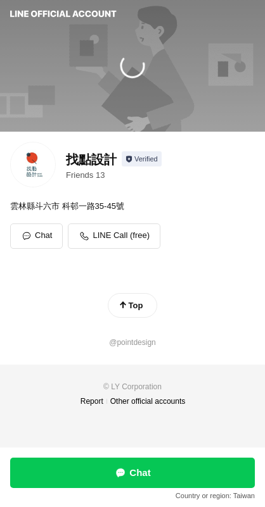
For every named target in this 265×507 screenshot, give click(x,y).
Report (92, 401)
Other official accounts (148, 401)
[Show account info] (142, 158)
